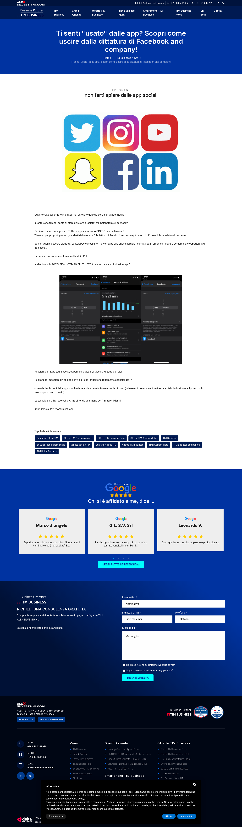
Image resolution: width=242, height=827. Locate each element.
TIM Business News (183, 12)
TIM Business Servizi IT (172, 778)
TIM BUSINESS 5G (170, 773)
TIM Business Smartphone (187, 444)
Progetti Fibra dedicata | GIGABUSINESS (127, 759)
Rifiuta (168, 816)
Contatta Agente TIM (106, 444)
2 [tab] (118, 558)
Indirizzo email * (131, 612)
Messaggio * (129, 627)
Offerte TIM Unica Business (174, 764)
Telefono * (181, 612)
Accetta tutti (186, 816)
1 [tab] (113, 558)
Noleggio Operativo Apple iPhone (124, 749)
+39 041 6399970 (204, 3)
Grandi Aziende (76, 12)
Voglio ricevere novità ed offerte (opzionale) (149, 670)
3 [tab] (123, 558)
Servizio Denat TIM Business (174, 768)
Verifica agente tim (51, 719)
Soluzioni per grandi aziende (51, 444)
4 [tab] (128, 558)
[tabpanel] (51, 531)
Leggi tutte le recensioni (121, 564)
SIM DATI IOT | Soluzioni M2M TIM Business (129, 754)
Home (107, 57)
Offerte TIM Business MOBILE (175, 754)
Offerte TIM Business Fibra (143, 438)
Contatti (218, 10)
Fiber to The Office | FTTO (120, 768)
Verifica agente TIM (80, 444)
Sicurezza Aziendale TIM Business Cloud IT (129, 764)
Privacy (38, 818)
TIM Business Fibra (127, 12)
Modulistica (26, 719)
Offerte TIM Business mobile (78, 438)
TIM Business (59, 12)
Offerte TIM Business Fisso (111, 438)
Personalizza (56, 816)
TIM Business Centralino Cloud (176, 759)
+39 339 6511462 (179, 3)
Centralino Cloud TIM (47, 438)
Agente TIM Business (132, 444)
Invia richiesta (138, 677)
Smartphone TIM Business (153, 12)
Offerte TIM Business (98, 12)
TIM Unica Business (47, 451)
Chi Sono (204, 12)
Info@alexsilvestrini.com (151, 3)
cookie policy (77, 798)
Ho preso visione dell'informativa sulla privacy (151, 664)
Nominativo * (129, 597)
